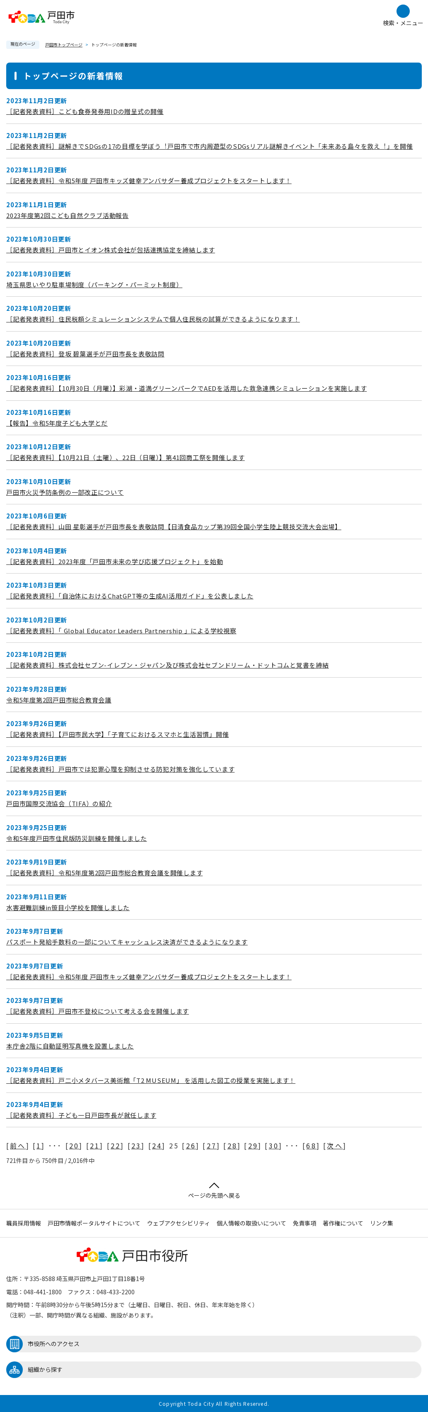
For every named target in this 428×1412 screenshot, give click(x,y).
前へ (18, 1145)
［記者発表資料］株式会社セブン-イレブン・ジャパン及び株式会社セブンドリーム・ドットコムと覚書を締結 (167, 665)
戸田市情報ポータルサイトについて (94, 1223)
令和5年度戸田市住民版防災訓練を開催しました (76, 838)
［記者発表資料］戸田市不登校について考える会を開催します (97, 1011)
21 (95, 1145)
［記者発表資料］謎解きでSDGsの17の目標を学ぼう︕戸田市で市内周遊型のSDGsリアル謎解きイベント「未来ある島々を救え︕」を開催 (209, 146)
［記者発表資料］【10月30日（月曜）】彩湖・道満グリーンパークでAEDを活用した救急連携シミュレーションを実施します (186, 388)
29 (253, 1145)
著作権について (343, 1223)
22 (116, 1145)
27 (212, 1145)
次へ (335, 1145)
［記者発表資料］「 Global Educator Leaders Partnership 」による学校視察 (121, 630)
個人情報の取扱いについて (251, 1223)
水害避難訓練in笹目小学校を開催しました (68, 907)
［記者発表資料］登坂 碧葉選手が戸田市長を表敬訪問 (85, 353)
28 (232, 1145)
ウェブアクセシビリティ (178, 1223)
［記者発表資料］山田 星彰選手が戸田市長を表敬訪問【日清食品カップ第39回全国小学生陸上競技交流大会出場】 (173, 526)
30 (274, 1145)
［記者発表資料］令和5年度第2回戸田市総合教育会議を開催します (104, 872)
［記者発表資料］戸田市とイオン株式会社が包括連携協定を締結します (110, 249)
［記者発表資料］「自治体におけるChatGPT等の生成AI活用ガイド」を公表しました (130, 595)
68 (311, 1145)
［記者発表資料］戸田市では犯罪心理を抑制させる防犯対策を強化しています (120, 769)
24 (157, 1145)
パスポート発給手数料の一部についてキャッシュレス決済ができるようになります (127, 941)
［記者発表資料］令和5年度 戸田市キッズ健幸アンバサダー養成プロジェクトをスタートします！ (149, 180)
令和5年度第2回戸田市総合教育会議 (58, 699)
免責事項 (304, 1223)
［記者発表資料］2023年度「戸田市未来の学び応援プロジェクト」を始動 (114, 561)
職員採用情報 (23, 1223)
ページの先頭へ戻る (214, 1190)
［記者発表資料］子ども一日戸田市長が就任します (81, 1115)
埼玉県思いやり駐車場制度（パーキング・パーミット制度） (94, 284)
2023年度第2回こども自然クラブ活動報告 (67, 215)
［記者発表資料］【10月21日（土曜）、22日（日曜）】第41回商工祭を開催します (125, 457)
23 (136, 1145)
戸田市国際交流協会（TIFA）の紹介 (59, 803)
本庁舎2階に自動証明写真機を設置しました (70, 1045)
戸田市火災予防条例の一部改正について (65, 492)
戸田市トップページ (63, 44)
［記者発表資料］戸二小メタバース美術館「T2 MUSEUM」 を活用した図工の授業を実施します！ (150, 1080)
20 (74, 1145)
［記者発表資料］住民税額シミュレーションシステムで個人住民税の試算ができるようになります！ (153, 319)
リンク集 (381, 1223)
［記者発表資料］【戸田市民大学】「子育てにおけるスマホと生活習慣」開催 (117, 734)
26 (191, 1145)
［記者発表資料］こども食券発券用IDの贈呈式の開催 (85, 111)
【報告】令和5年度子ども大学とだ (57, 423)
